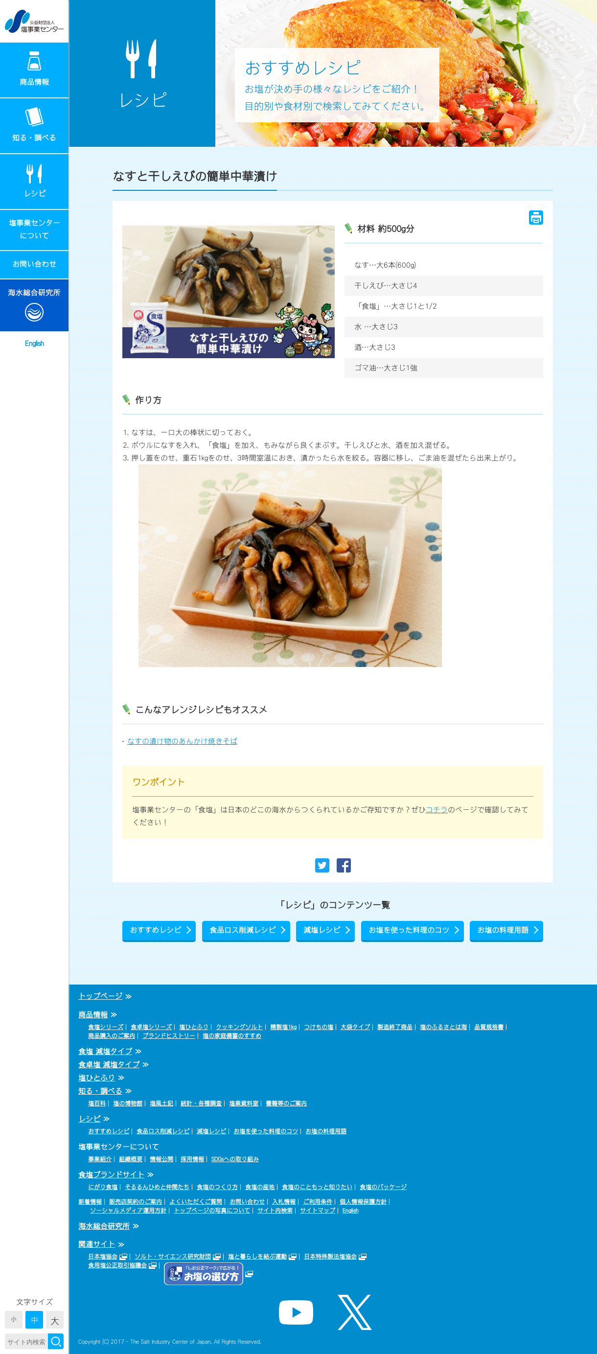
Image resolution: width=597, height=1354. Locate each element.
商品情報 (34, 82)
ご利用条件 (317, 1202)
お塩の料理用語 (502, 930)
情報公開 (161, 1159)
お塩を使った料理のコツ (408, 930)
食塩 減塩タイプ (105, 1051)
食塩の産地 (260, 1187)
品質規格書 (489, 1027)
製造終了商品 (395, 1027)
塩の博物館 (127, 1103)
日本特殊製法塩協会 (330, 1257)
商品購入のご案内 (111, 1036)
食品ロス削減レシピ (242, 930)
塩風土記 (161, 1103)
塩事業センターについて (34, 229)
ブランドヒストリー (168, 1036)
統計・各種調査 (201, 1103)
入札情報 (284, 1202)
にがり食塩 (102, 1187)
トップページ (100, 996)
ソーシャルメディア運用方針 (128, 1211)
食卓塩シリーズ (151, 1027)
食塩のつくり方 (217, 1187)
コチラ (437, 809)
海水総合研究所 (104, 1226)
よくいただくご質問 (195, 1202)
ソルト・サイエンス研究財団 (173, 1257)
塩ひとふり (193, 1027)
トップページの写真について (212, 1211)
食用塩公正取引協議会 (117, 1265)
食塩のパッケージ (383, 1187)
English (34, 343)
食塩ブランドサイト (111, 1174)
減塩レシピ (321, 930)
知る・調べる (34, 137)
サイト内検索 (275, 1211)
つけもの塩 (318, 1027)
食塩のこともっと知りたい (317, 1187)
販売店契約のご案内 (135, 1202)
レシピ (34, 193)
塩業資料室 (243, 1103)
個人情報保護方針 (363, 1202)
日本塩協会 (102, 1257)
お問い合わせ (34, 264)
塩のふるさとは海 (443, 1027)
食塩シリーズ (105, 1027)
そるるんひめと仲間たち (157, 1187)
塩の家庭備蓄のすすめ (232, 1036)
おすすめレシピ (155, 930)
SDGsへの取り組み (235, 1159)
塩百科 (97, 1103)
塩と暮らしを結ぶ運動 (257, 1257)
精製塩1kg (283, 1027)
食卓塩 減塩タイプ (108, 1064)
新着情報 (90, 1202)
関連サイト (96, 1244)
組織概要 (130, 1159)
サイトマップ (317, 1211)
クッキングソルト (239, 1027)
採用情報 (192, 1159)
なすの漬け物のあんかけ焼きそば (182, 741)
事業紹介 (100, 1159)
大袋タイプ (355, 1027)
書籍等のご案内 (286, 1103)
